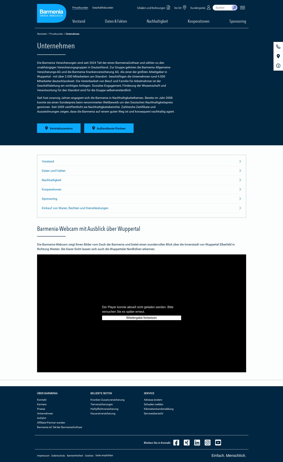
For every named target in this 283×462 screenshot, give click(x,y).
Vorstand (78, 21)
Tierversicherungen (101, 404)
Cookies (89, 455)
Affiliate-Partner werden (51, 422)
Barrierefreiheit (75, 455)
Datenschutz (58, 455)
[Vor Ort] (278, 56)
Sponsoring (237, 21)
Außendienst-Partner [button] (109, 128)
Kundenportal (200, 7)
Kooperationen (198, 21)
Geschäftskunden (102, 7)
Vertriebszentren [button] (59, 128)
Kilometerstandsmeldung (159, 408)
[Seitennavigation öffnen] (242, 8)
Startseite (42, 34)
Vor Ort (181, 7)
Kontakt (42, 399)
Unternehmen (45, 413)
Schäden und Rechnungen (154, 7)
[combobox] (222, 7)
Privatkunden (80, 7)
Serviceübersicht (153, 413)
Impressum (43, 455)
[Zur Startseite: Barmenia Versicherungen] (51, 14)
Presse (41, 408)
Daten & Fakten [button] (116, 21)
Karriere (41, 404)
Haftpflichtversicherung (104, 408)
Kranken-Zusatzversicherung (107, 399)
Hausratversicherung (102, 413)
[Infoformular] (278, 65)
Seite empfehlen (104, 455)
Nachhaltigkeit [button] (157, 21)
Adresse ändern (153, 399)
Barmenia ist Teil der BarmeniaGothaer (59, 427)
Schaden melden (153, 404)
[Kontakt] (278, 46)
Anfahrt (41, 418)
